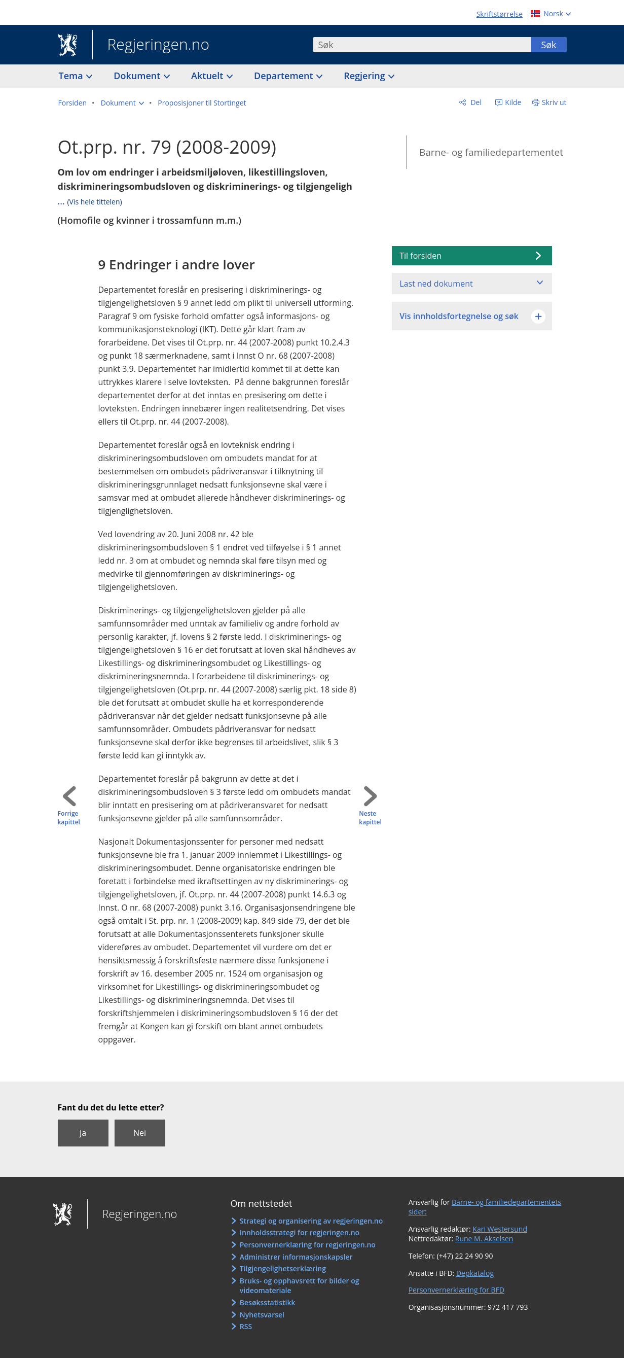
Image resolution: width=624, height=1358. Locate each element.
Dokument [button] (138, 75)
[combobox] (422, 44)
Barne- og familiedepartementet (491, 152)
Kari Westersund (499, 1229)
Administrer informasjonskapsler (296, 1257)
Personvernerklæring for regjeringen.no (308, 1244)
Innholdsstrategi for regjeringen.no (299, 1232)
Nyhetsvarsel (262, 1314)
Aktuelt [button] (208, 75)
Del (475, 102)
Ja (83, 1132)
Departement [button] (284, 75)
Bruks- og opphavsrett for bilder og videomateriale (299, 1286)
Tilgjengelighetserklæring (283, 1268)
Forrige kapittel (69, 818)
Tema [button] (72, 75)
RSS (246, 1326)
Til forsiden (420, 255)
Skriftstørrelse (499, 14)
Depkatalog (475, 1273)
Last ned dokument (435, 283)
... (90, 201)
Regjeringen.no (151, 45)
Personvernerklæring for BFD (456, 1290)
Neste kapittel (370, 818)
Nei (139, 1132)
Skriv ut (554, 102)
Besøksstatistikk (268, 1302)
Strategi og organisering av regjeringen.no (311, 1221)
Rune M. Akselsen (484, 1238)
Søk (548, 45)
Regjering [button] (365, 75)
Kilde (512, 102)
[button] (122, 103)
